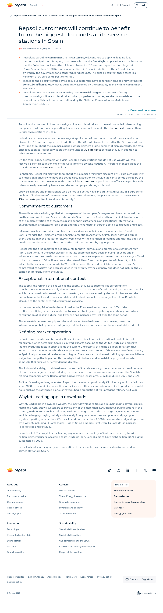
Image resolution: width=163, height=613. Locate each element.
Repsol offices (14, 507)
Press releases (121, 496)
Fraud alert (71, 579)
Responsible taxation (70, 552)
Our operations (15, 502)
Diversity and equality (71, 507)
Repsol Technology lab (19, 535)
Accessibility (54, 579)
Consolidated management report (77, 546)
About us (12, 484)
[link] (123, 5)
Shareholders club (123, 490)
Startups (11, 546)
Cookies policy (14, 584)
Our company (14, 490)
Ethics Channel (36, 579)
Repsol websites (15, 579)
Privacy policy (104, 579)
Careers (64, 484)
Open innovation (15, 552)
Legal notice (86, 579)
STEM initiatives (67, 513)
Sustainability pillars (70, 535)
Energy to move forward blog (129, 502)
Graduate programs (69, 502)
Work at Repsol (67, 490)
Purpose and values (17, 496)
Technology (13, 529)
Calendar (119, 507)
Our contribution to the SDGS (74, 540)
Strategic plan (14, 513)
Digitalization (14, 540)
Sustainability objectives (72, 529)
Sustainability (67, 523)
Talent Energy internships (72, 496)
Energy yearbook (123, 513)
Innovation (13, 523)
